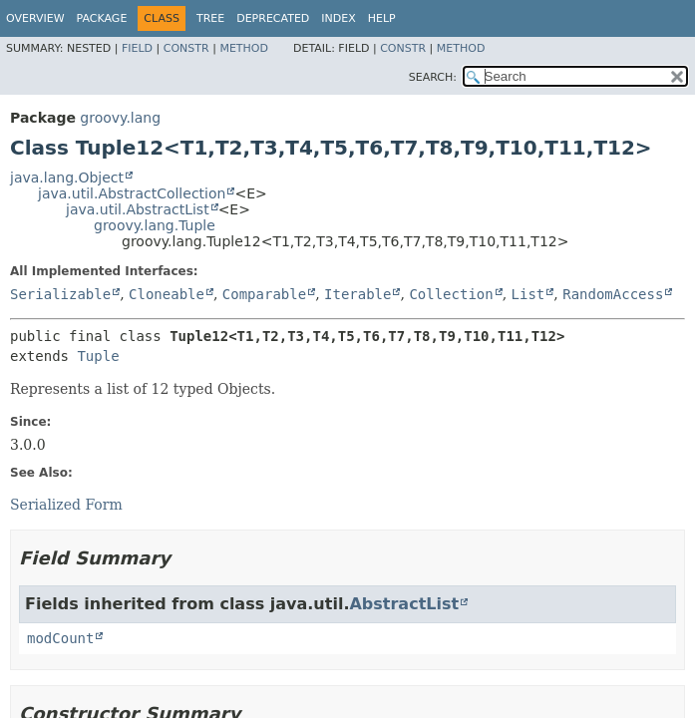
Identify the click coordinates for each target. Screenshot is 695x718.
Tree (210, 18)
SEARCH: (433, 77)
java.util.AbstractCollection (131, 193)
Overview (35, 18)
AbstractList (404, 603)
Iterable (357, 294)
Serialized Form (66, 505)
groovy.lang (120, 118)
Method (243, 48)
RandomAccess (612, 294)
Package (102, 18)
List (528, 294)
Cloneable (166, 294)
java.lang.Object (67, 177)
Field (137, 48)
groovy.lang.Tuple (154, 225)
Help (382, 18)
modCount (60, 638)
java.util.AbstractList (137, 209)
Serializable (60, 294)
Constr (186, 48)
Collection (451, 294)
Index (338, 18)
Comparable (264, 294)
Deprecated (272, 18)
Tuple (98, 356)
